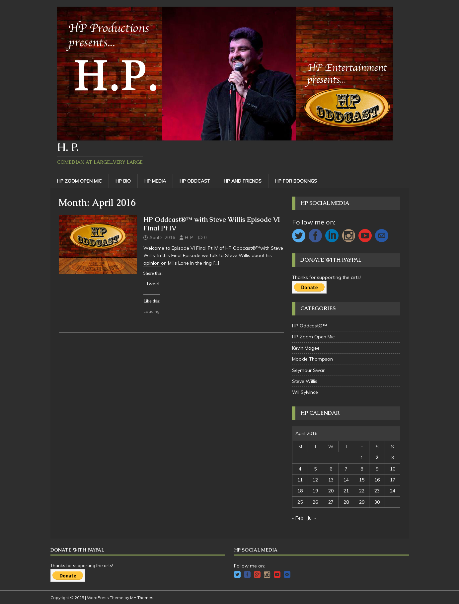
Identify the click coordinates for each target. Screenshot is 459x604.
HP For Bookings (296, 181)
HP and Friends (243, 181)
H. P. (189, 237)
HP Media (155, 181)
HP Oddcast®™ (309, 326)
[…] (216, 263)
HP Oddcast (195, 181)
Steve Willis (304, 381)
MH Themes (141, 597)
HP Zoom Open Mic (79, 181)
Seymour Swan (309, 370)
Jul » (311, 518)
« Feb (297, 518)
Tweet (153, 283)
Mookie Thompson (312, 359)
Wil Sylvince (305, 392)
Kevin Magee (306, 348)
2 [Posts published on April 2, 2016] (377, 458)
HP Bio (123, 181)
